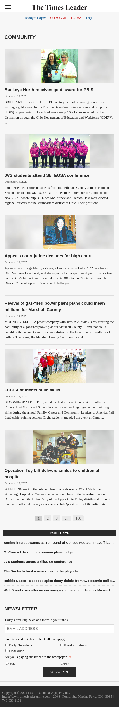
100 (78, 518)
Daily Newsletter (21, 645)
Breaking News (75, 645)
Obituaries (16, 651)
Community (20, 37)
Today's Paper (35, 18)
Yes (12, 664)
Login (90, 18)
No (66, 664)
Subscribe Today (66, 18)
